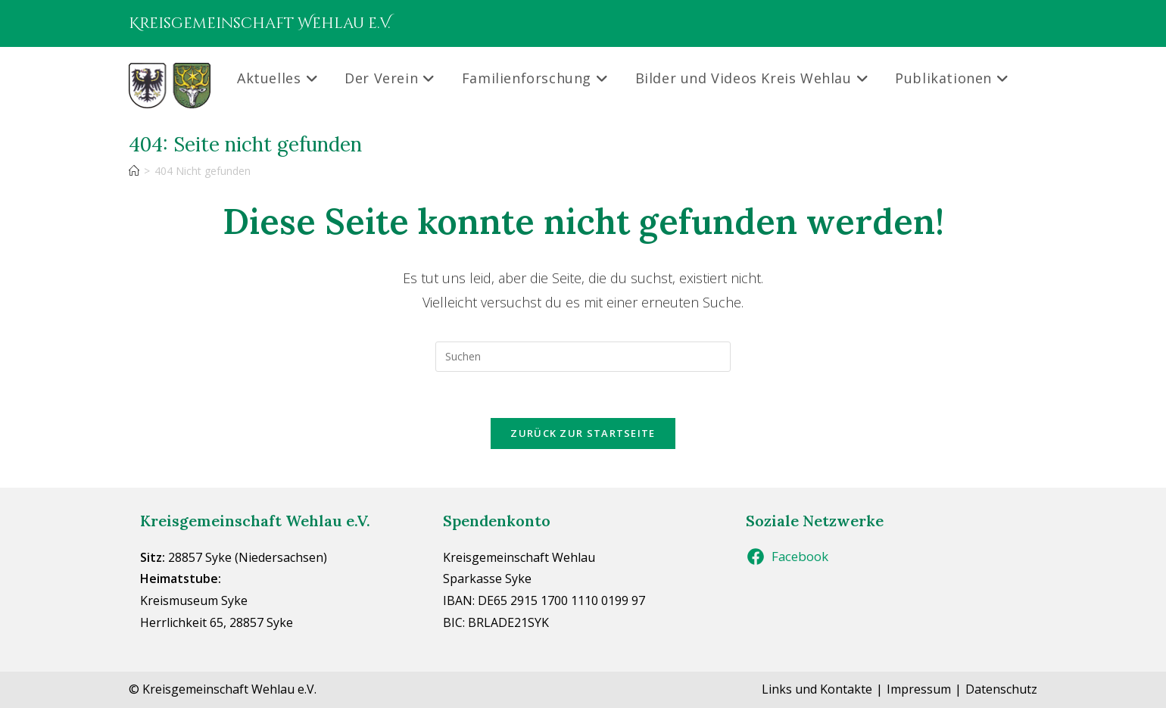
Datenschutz (1001, 689)
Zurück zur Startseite (582, 433)
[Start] (134, 171)
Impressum (919, 689)
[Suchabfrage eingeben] (583, 357)
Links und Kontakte (817, 689)
